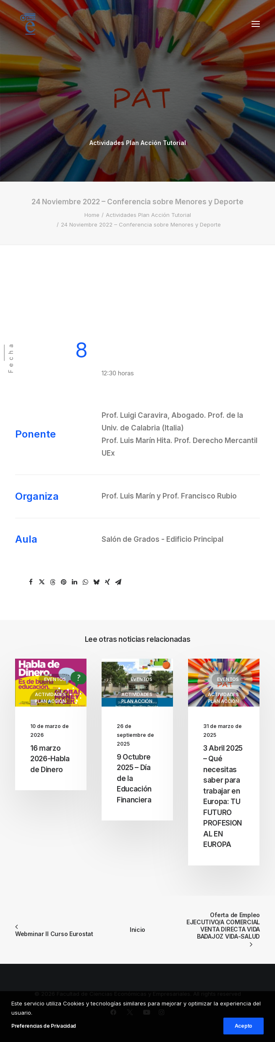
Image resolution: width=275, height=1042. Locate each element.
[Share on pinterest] (64, 582)
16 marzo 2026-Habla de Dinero (50, 759)
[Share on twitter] (42, 582)
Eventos (55, 679)
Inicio (137, 929)
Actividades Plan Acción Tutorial (137, 142)
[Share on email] (118, 582)
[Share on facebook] (31, 582)
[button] (255, 24)
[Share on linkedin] (75, 582)
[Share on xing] (107, 582)
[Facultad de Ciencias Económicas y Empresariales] (27, 24)
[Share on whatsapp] (86, 582)
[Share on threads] (53, 582)
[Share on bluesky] (97, 582)
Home (92, 214)
